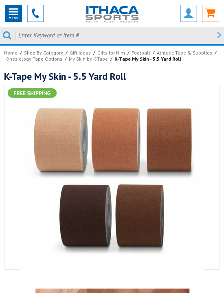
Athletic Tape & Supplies (184, 53)
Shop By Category (43, 53)
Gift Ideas (80, 53)
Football (141, 53)
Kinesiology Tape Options (33, 59)
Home (11, 53)
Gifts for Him (111, 53)
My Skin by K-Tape (88, 59)
